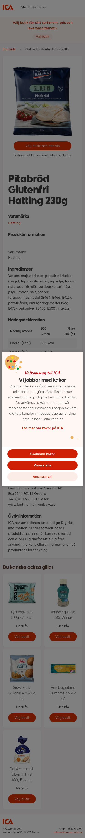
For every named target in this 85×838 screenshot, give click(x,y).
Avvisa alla (42, 465)
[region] (42, 419)
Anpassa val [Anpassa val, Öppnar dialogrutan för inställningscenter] (42, 476)
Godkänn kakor (42, 454)
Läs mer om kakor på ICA (42, 428)
